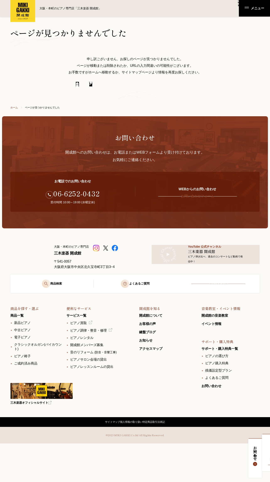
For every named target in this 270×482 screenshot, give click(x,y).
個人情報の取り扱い (131, 457)
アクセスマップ (218, 312)
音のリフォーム (93, 384)
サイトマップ (104, 457)
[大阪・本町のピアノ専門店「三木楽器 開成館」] (29, 267)
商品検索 (211, 8)
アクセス (229, 8)
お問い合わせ (263, 455)
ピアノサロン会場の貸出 (88, 391)
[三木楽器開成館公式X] (106, 254)
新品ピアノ (22, 354)
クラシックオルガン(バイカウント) (38, 378)
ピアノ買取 (78, 354)
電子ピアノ (22, 369)
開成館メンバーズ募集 (86, 376)
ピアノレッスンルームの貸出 (91, 398)
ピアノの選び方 (216, 387)
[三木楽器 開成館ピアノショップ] (96, 254)
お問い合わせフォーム (197, 202)
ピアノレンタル (81, 369)
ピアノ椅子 (22, 388)
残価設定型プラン (218, 402)
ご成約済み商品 (25, 395)
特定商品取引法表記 (161, 457)
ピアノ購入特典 (216, 395)
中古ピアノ (22, 361)
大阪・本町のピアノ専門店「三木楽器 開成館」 (22, 11)
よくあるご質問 (216, 409)
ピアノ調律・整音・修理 (88, 362)
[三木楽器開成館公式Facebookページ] (115, 254)
